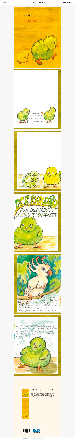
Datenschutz (30, 438)
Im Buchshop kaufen (66, 2)
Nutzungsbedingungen (38, 438)
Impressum (24, 438)
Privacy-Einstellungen (48, 438)
